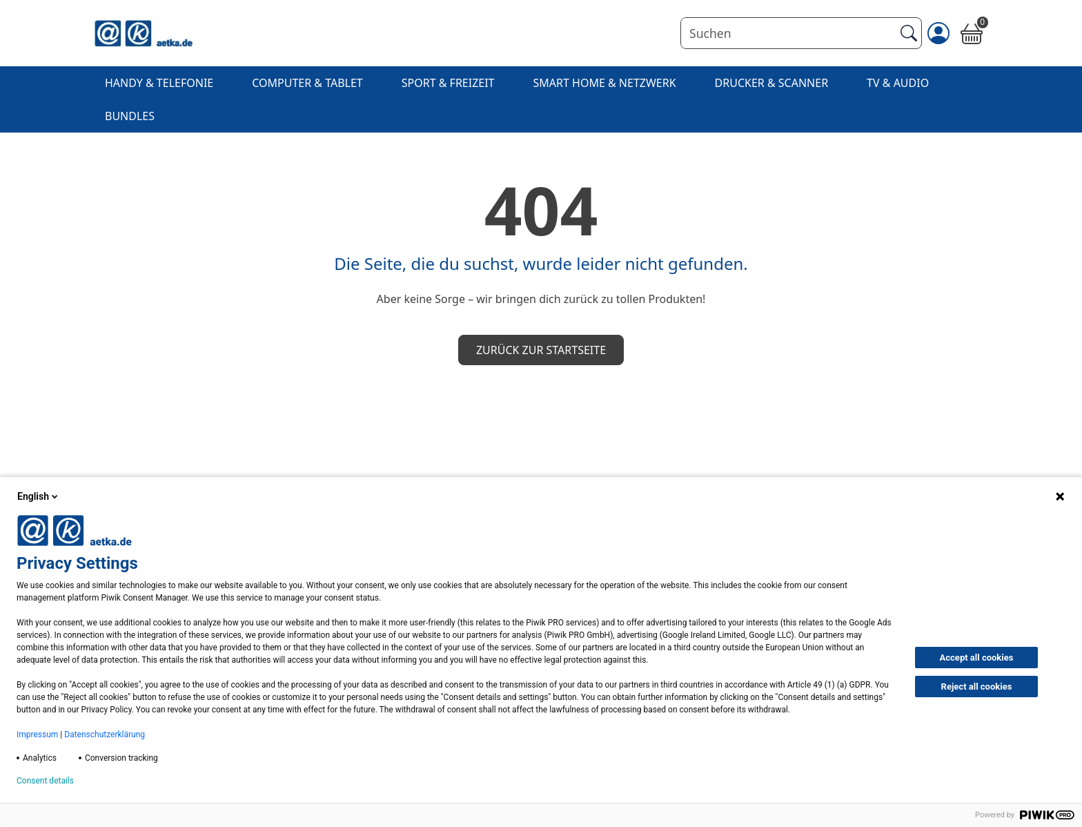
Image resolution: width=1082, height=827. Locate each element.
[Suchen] (787, 33)
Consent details (45, 781)
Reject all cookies (976, 686)
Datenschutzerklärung (104, 734)
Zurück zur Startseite (541, 350)
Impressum (37, 734)
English (38, 496)
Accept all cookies (977, 657)
